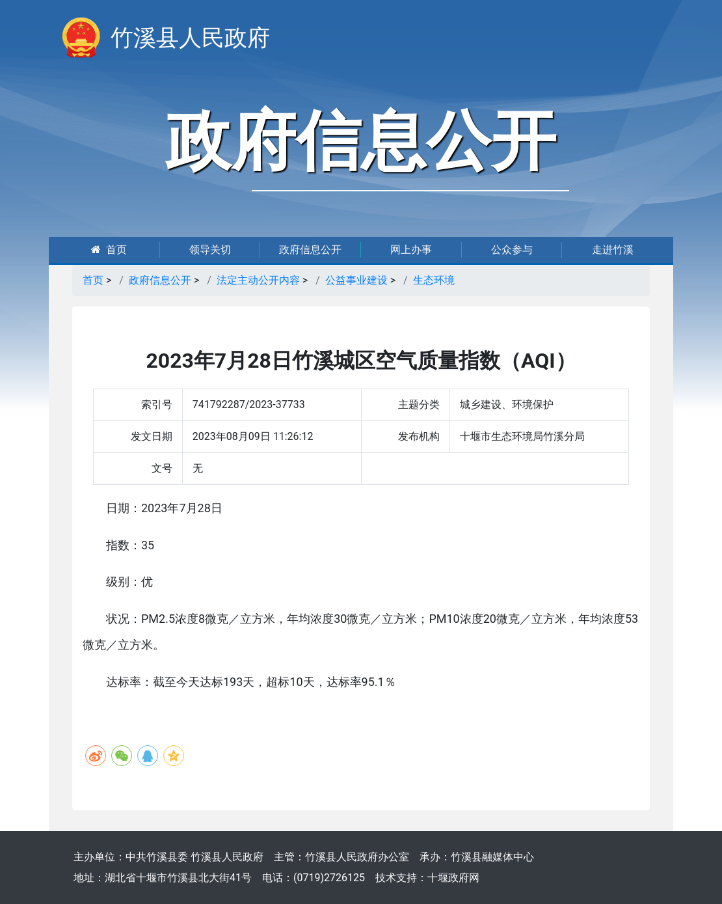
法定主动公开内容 (258, 280)
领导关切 (210, 249)
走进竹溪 (613, 249)
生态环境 (434, 280)
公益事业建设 (356, 280)
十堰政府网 (453, 877)
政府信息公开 (310, 249)
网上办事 (411, 249)
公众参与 (512, 249)
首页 (109, 249)
